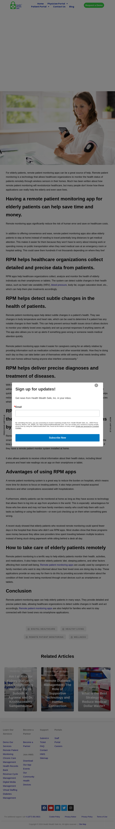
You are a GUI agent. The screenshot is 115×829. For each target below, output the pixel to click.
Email (18, 407)
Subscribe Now (57, 437)
